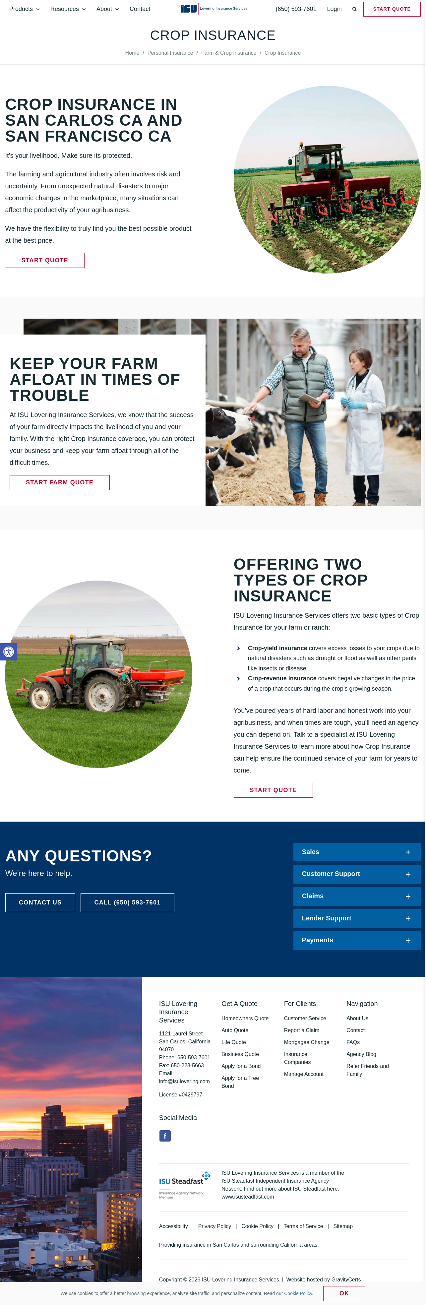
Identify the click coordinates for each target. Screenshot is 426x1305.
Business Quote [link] (240, 1054)
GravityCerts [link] (346, 1279)
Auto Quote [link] (234, 1030)
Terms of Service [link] (303, 1226)
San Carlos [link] (226, 1245)
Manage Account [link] (304, 1074)
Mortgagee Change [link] (307, 1042)
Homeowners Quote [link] (245, 1018)
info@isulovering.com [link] (184, 1081)
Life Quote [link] (233, 1042)
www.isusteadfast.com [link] (247, 1197)
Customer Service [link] (305, 1018)
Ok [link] (344, 1293)
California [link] (291, 1245)
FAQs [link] (353, 1042)
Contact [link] (355, 1030)
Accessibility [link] (173, 1226)
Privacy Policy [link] (214, 1226)
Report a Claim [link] (302, 1030)
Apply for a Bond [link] (241, 1066)
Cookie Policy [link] (257, 1226)
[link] (8, 651)
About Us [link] (357, 1018)
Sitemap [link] (343, 1226)
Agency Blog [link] (361, 1054)
